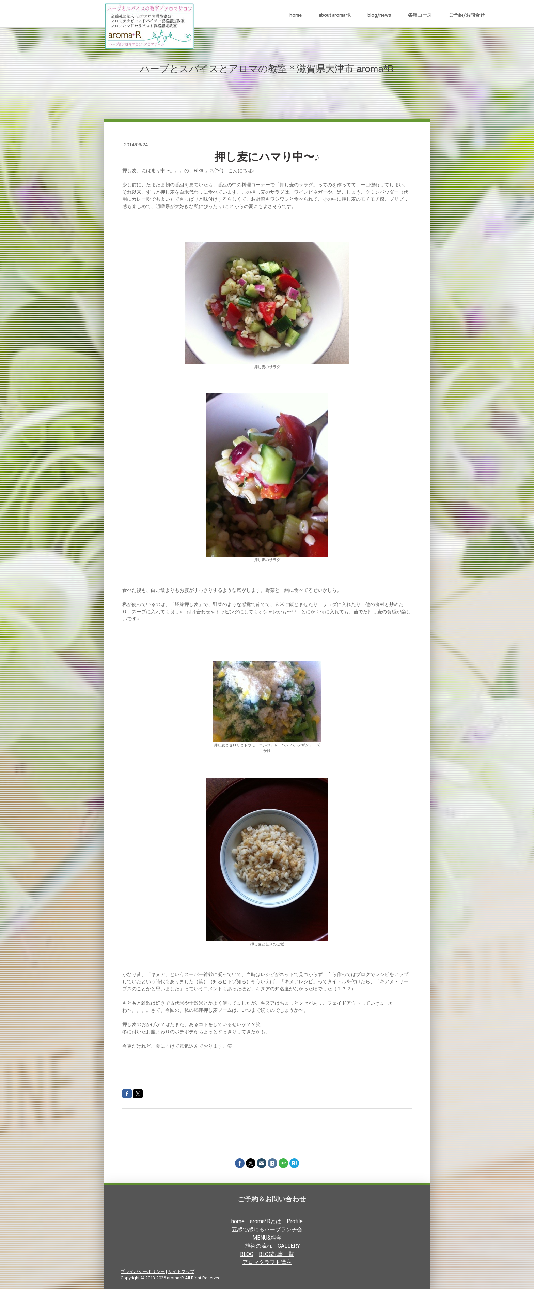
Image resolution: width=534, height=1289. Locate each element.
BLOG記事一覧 (276, 1254)
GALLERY (289, 1246)
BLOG (246, 1254)
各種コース (420, 15)
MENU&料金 (267, 1237)
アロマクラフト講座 (267, 1262)
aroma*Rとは (265, 1221)
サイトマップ (181, 1271)
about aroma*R (334, 15)
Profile (295, 1221)
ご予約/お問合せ (467, 15)
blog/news (379, 15)
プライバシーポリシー (143, 1271)
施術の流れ (258, 1246)
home (295, 15)
